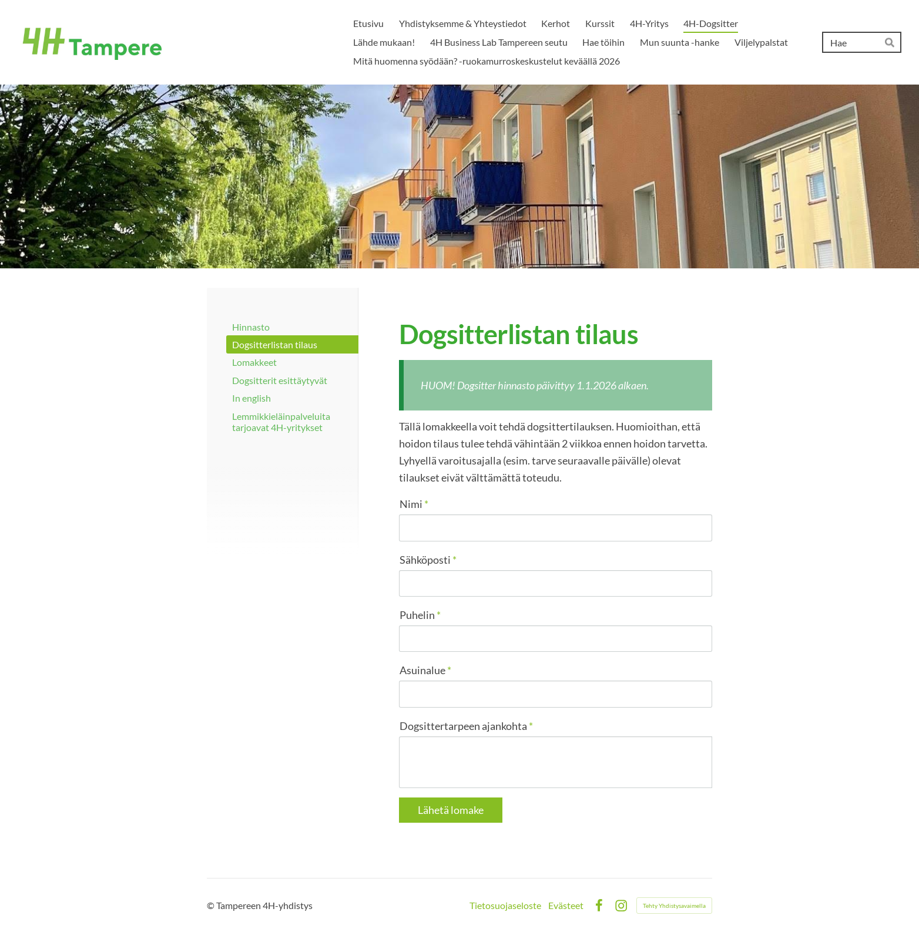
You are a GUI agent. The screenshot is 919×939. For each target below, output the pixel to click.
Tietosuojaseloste (505, 905)
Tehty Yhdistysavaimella (674, 905)
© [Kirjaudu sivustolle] (211, 905)
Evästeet (565, 905)
